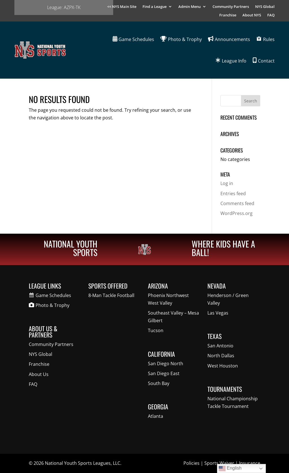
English (230, 468)
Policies (191, 463)
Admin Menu (189, 7)
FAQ (271, 15)
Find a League (155, 7)
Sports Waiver (219, 463)
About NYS (251, 15)
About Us (39, 374)
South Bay (158, 383)
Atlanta (155, 416)
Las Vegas (217, 313)
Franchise (227, 15)
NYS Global (265, 7)
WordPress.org (236, 213)
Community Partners (231, 7)
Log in (226, 183)
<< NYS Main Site (121, 7)
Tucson (155, 330)
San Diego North (165, 363)
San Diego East (163, 373)
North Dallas (220, 355)
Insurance (249, 463)
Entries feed (233, 193)
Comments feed (237, 203)
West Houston (222, 366)
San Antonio (220, 346)
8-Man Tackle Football (111, 295)
